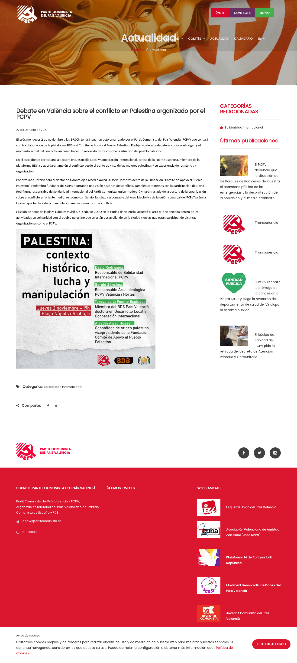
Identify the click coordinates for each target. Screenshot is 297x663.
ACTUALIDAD (219, 38)
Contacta (242, 13)
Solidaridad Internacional (244, 127)
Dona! (264, 13)
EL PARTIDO (140, 38)
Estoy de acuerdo (271, 644)
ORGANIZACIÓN (169, 38)
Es (261, 38)
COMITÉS (196, 38)
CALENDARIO (243, 38)
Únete (220, 13)
